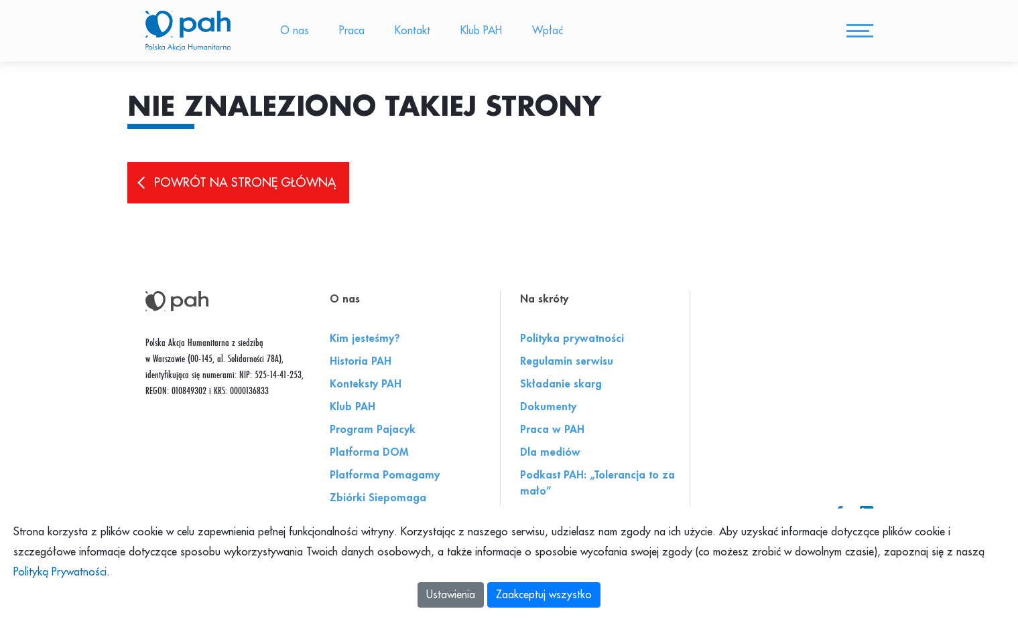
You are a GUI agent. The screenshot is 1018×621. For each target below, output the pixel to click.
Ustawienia (450, 595)
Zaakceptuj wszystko (544, 595)
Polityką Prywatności (60, 572)
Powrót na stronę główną (245, 188)
